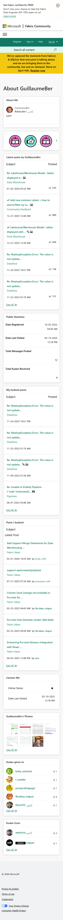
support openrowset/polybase (24, 570)
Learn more (9, 16)
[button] (12, 728)
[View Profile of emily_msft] (40, 558)
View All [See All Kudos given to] (11, 811)
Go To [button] (52, 41)
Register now (37, 70)
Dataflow (12, 263)
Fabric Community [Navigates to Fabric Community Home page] (38, 26)
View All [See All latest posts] (11, 305)
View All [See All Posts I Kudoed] (11, 665)
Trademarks (7, 899)
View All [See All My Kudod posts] (11, 510)
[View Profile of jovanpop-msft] (42, 581)
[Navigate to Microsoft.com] (12, 26)
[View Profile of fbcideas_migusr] (43, 608)
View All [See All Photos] (11, 750)
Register (17, 41)
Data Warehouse (16, 182)
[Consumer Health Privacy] (31, 910)
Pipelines (12, 496)
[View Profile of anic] (37, 658)
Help (40, 41)
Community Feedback (19, 209)
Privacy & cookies (10, 888)
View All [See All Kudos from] (11, 850)
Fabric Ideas (13, 552)
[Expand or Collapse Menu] (5, 34)
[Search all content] (35, 50)
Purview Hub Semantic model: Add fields (30, 619)
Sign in (30, 41)
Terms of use (8, 893)
